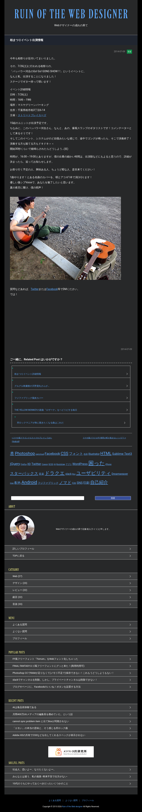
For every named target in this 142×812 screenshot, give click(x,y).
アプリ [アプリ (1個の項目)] (69, 464)
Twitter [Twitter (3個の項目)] (36, 464)
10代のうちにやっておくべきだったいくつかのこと (40, 783)
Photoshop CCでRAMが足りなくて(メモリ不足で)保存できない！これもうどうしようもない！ (63, 672)
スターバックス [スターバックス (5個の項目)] (24, 473)
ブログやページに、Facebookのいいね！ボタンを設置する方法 (47, 686)
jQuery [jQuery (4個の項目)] (15, 463)
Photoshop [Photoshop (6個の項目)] (25, 453)
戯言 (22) (17, 597)
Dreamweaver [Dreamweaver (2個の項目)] (120, 473)
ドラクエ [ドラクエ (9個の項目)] (55, 473)
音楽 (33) (17, 604)
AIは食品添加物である (24, 707)
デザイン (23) (20, 583)
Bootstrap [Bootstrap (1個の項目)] (60, 464)
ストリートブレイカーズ (32, 115)
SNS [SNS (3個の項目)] (80, 483)
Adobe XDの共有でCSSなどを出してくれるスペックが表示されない (49, 735)
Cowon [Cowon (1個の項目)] (45, 464)
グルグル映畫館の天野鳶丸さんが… (31, 386)
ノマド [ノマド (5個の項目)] (65, 482)
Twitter (35, 288)
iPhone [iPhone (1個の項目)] (108, 464)
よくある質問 (20, 624)
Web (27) (17, 576)
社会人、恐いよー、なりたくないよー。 (34, 769)
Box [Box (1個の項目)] (74, 474)
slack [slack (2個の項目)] (68, 473)
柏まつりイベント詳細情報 (27, 374)
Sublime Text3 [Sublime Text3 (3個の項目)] (122, 454)
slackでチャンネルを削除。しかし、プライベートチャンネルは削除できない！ (55, 679)
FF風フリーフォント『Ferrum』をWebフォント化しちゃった (45, 659)
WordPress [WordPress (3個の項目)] (80, 464)
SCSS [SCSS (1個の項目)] (50, 464)
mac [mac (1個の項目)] (12, 483)
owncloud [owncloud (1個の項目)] (40, 454)
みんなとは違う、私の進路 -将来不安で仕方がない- (40, 776)
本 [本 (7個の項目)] (12, 453)
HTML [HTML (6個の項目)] (105, 453)
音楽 (129, 51)
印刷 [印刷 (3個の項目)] (86, 483)
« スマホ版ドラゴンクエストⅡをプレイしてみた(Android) (32, 439)
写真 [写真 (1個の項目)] (74, 483)
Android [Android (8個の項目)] (29, 482)
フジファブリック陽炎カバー (28, 398)
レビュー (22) (20, 590)
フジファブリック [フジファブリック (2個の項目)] (48, 483)
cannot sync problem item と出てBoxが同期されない (41, 721)
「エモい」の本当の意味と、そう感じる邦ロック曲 (40, 728)
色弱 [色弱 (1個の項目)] (86, 454)
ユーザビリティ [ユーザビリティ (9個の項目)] (93, 473)
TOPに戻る (18, 555)
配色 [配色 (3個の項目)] (17, 483)
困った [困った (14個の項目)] (96, 463)
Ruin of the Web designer (72, 807)
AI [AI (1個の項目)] (55, 464)
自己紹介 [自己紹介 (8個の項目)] (99, 482)
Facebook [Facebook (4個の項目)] (52, 454)
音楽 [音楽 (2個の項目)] (41, 473)
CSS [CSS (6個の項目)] (64, 453)
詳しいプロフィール (23, 548)
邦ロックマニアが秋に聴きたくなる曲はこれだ (40, 422)
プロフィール (20, 638)
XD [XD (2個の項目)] (29, 464)
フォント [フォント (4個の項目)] (76, 454)
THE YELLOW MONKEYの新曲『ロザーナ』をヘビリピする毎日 (45, 410)
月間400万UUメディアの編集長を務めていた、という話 (43, 714)
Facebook (52, 288)
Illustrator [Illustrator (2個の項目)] (94, 454)
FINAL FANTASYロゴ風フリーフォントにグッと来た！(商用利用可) (48, 666)
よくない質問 (20, 631)
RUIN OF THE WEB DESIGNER (71, 14)
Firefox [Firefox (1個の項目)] (24, 464)
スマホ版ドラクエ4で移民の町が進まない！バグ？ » (104, 438)
